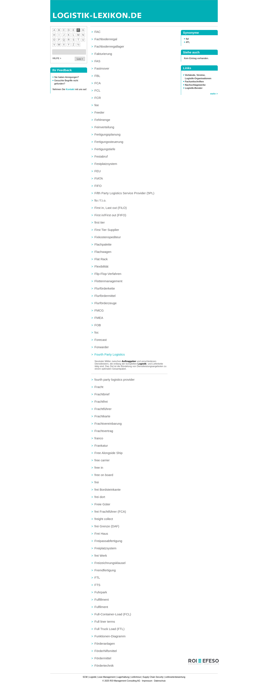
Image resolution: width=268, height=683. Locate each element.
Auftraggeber (129, 361)
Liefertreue (136, 677)
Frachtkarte (102, 416)
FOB (97, 325)
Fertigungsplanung (107, 134)
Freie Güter (102, 504)
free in (98, 467)
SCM (85, 677)
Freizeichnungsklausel (109, 563)
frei (96, 482)
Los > (80, 59)
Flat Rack (101, 259)
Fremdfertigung (105, 570)
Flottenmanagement (108, 281)
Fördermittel (102, 658)
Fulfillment (101, 599)
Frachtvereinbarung (108, 423)
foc (96, 332)
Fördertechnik (104, 665)
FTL (97, 577)
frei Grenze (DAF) (106, 526)
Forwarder (101, 347)
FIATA (98, 178)
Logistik (142, 363)
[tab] (129, 32)
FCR (97, 98)
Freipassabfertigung (108, 541)
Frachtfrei (101, 401)
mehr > (214, 93)
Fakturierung (103, 54)
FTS (97, 585)
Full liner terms (104, 621)
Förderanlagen (104, 643)
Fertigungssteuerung (108, 142)
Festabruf (101, 156)
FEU (97, 171)
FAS (97, 61)
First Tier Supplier (106, 230)
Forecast (100, 340)
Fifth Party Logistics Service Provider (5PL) (124, 193)
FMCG (99, 310)
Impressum (147, 681)
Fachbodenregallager (109, 46)
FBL (97, 76)
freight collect (103, 519)
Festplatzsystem (105, 164)
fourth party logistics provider (114, 379)
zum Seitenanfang (165, 669)
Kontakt (70, 89)
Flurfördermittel (105, 296)
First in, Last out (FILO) (110, 208)
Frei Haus (101, 533)
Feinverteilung (104, 127)
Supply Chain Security (153, 677)
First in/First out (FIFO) (110, 215)
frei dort (99, 497)
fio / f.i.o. (100, 200)
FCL (97, 90)
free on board (103, 475)
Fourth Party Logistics (109, 354)
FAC (97, 32)
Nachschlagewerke (195, 85)
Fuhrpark (100, 592)
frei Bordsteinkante (107, 489)
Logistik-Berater (193, 88)
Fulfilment (101, 607)
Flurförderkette (104, 288)
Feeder (99, 112)
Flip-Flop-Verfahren (107, 274)
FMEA (98, 318)
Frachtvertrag (103, 431)
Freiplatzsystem (105, 548)
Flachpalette (103, 244)
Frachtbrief (102, 394)
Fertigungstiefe (104, 149)
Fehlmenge (102, 120)
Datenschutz (160, 681)
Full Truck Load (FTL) (109, 629)
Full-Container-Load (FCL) (112, 614)
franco (98, 438)
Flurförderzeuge (105, 303)
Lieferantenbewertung (175, 677)
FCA (97, 83)
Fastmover (101, 68)
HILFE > (57, 58)
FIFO (98, 186)
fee (96, 105)
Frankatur (101, 445)
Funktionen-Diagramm (109, 636)
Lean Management (106, 677)
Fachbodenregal (105, 39)
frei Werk (100, 555)
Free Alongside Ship (108, 453)
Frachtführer (103, 409)
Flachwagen (102, 252)
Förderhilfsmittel (105, 651)
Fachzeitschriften (194, 81)
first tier (99, 222)
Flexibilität (101, 266)
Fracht (98, 387)
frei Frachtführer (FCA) (110, 511)
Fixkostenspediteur (107, 237)
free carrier (102, 460)
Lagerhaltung (123, 677)
